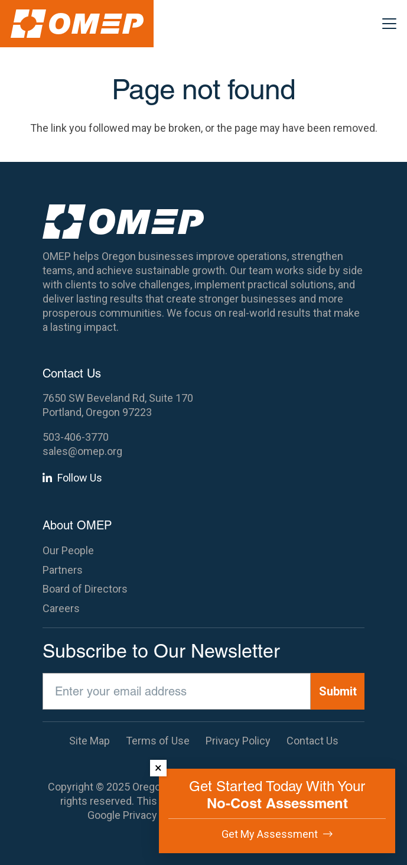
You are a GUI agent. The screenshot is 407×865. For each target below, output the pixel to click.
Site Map (89, 740)
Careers (61, 608)
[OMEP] (77, 23)
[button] (389, 24)
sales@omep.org (82, 451)
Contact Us (312, 740)
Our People (68, 550)
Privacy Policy (155, 815)
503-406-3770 (76, 437)
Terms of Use (158, 740)
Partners (63, 570)
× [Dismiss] (158, 767)
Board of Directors (85, 589)
